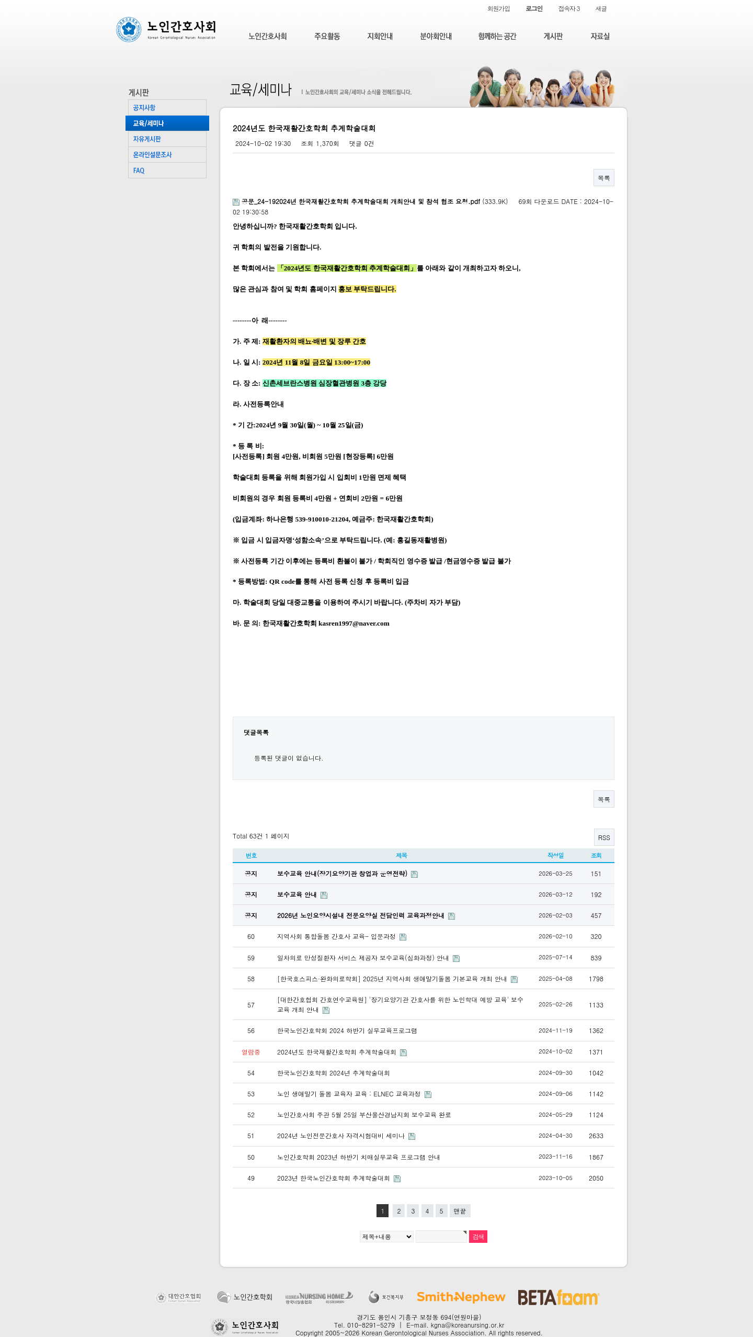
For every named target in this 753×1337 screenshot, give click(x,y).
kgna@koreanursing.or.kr (467, 1324)
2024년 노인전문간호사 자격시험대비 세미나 (342, 1135)
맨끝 (460, 1210)
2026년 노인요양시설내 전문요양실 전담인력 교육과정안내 (362, 915)
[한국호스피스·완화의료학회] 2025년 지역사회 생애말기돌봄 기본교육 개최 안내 (393, 978)
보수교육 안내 (298, 894)
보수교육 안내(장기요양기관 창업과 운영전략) (343, 873)
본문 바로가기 (0, 0)
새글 (601, 8)
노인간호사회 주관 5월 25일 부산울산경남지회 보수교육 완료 (364, 1114)
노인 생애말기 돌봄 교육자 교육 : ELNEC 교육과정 (350, 1093)
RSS (604, 837)
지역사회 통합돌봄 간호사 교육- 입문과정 (337, 936)
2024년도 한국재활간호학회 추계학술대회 (337, 1051)
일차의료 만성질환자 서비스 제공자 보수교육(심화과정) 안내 (364, 957)
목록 (604, 177)
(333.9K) (371, 201)
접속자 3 (568, 8)
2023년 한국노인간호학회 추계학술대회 (334, 1177)
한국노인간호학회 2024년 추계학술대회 (333, 1072)
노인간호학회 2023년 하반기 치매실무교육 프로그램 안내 (358, 1156)
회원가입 (498, 8)
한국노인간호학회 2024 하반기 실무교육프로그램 (347, 1030)
